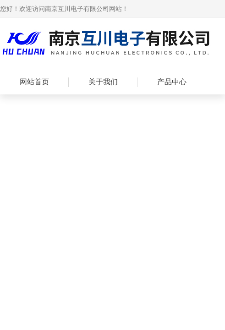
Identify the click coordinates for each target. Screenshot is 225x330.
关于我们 (103, 82)
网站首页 (34, 82)
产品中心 (172, 82)
